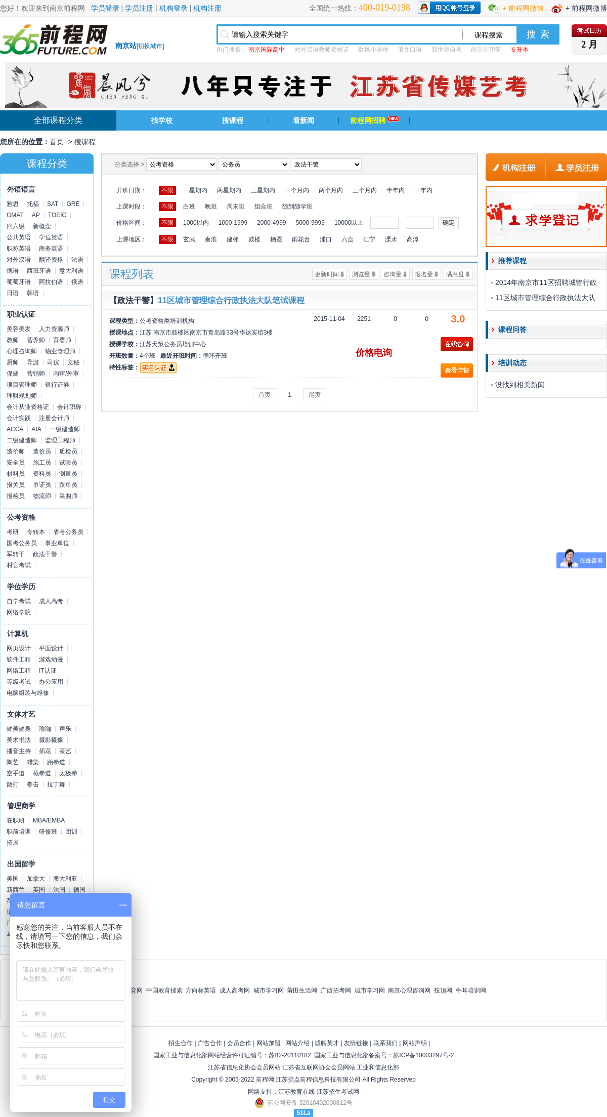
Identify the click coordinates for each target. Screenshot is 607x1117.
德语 (13, 271)
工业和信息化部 (378, 1067)
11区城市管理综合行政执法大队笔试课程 (231, 300)
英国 (39, 890)
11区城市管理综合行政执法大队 (545, 298)
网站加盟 (268, 1043)
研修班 (48, 832)
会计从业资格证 (28, 407)
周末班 (236, 206)
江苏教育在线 (296, 1091)
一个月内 (297, 190)
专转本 (36, 532)
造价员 (42, 451)
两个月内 (331, 190)
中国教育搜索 (164, 990)
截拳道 (42, 773)
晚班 (211, 206)
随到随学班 (297, 206)
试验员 (68, 463)
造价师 (16, 451)
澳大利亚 (65, 879)
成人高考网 (235, 990)
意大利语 (71, 271)
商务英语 (51, 248)
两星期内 (229, 190)
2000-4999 (271, 222)
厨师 (13, 362)
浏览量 (361, 274)
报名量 (424, 274)
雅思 (13, 204)
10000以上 (348, 222)
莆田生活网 (302, 990)
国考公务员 (22, 543)
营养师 (36, 340)
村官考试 (19, 565)
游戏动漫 (51, 659)
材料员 (16, 474)
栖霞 (276, 239)
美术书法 (19, 740)
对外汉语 (19, 260)
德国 (79, 890)
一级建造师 (65, 429)
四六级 (16, 226)
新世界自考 (446, 49)
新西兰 (16, 890)
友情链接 (356, 1043)
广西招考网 (336, 990)
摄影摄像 (51, 740)
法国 (59, 890)
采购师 (68, 496)
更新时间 (327, 274)
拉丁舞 (56, 784)
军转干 (16, 554)
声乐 (65, 729)
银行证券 (57, 385)
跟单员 (68, 485)
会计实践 (19, 418)
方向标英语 (201, 990)
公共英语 (19, 237)
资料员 (42, 474)
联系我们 (385, 1043)
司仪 (53, 362)
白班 (189, 206)
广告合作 (210, 1043)
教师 (13, 340)
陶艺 (13, 762)
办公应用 (51, 682)
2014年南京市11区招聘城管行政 (546, 282)
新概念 (42, 226)
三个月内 (365, 190)
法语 (77, 260)
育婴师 (62, 340)
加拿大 (36, 879)
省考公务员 (68, 532)
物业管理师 (60, 351)
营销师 (36, 373)
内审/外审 (66, 373)
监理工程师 (60, 440)
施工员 (42, 463)
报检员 (16, 496)
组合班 (263, 206)
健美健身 (19, 729)
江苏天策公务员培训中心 (173, 344)
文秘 (73, 362)
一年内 (423, 190)
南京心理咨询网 (409, 990)
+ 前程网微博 (586, 8)
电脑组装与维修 (28, 693)
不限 (167, 190)
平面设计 (51, 648)
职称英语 (19, 248)
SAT (52, 204)
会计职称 (69, 407)
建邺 (233, 239)
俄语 (77, 282)
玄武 (189, 239)
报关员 (16, 485)
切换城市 (150, 46)
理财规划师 (22, 396)
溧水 (391, 239)
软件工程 (19, 659)
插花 (45, 751)
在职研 (16, 820)
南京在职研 (486, 49)
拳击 (33, 784)
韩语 (33, 293)
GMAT (15, 215)
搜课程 (232, 120)
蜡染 (33, 762)
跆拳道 (56, 762)
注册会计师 (54, 418)
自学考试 (19, 601)
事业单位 (57, 543)
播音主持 (19, 751)
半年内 (395, 190)
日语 (13, 293)
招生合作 (180, 1043)
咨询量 (392, 274)
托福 (33, 204)
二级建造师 (22, 440)
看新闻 (303, 120)
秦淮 (211, 239)
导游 (33, 362)
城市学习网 (268, 990)
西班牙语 (39, 271)
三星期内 (263, 190)
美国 (13, 879)
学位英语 (51, 237)
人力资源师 (54, 329)
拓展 (13, 843)
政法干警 (45, 554)
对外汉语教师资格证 (321, 49)
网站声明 (415, 1043)
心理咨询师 (22, 351)
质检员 (68, 451)
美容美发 (19, 329)
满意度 (455, 274)
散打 (13, 784)
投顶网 (443, 990)
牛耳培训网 (471, 990)
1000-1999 (233, 222)
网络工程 (19, 671)
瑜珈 (45, 729)
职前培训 (19, 832)
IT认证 (48, 671)
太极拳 (68, 773)
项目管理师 (22, 385)
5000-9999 (309, 222)
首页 (57, 142)
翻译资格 (51, 260)
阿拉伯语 (51, 282)
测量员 (68, 474)
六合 (347, 239)
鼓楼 (254, 239)
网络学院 (19, 612)
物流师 (42, 496)
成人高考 (51, 601)
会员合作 (239, 1043)
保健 (13, 373)
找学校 (161, 120)
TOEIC (57, 215)
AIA (36, 429)
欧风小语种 (373, 49)
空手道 (16, 773)
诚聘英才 (327, 1043)
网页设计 (19, 648)
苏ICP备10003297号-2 (423, 1055)
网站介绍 (297, 1043)
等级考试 (19, 682)
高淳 (413, 239)
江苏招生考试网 (338, 1091)
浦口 (326, 239)
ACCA (15, 429)
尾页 (315, 394)
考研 (13, 532)
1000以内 (196, 222)
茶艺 (65, 751)
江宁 (369, 239)
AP (36, 215)
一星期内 (195, 190)
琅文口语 (410, 49)
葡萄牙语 (19, 282)
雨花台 (301, 239)
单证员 (42, 485)
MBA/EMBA (49, 820)
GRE (72, 204)
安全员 (16, 463)
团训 (71, 832)
